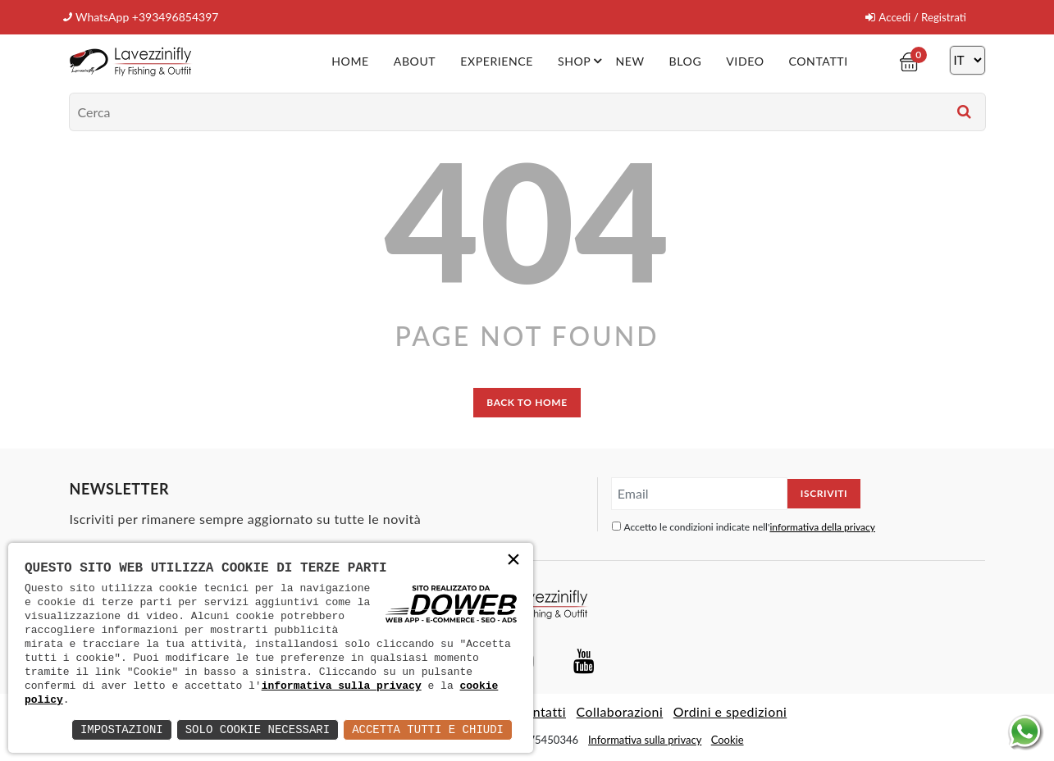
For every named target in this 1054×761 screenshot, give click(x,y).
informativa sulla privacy (342, 685)
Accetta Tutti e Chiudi (428, 729)
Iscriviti (824, 492)
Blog (685, 60)
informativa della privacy (822, 526)
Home (351, 60)
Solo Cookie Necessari (257, 729)
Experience (498, 60)
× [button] (513, 561)
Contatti (817, 60)
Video (745, 60)
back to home (526, 401)
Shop (583, 60)
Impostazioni (121, 729)
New (630, 60)
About (415, 60)
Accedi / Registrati (913, 17)
